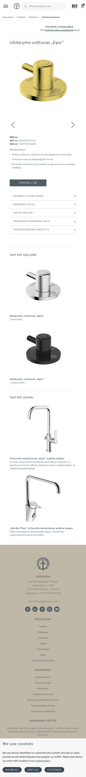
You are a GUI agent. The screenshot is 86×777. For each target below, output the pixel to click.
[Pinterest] (42, 609)
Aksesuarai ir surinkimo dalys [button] (44, 221)
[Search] (25, 6)
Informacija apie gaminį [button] (44, 196)
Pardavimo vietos (44, 204)
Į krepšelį (28, 183)
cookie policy (42, 760)
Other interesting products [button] (44, 229)
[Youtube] (57, 609)
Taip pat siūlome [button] (44, 212)
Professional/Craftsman (60, 30)
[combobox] (47, 6)
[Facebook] (27, 609)
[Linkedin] (35, 609)
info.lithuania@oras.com (43, 601)
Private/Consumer (59, 26)
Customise (54, 769)
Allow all (12, 769)
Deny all (33, 769)
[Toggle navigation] (5, 6)
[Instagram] (49, 609)
